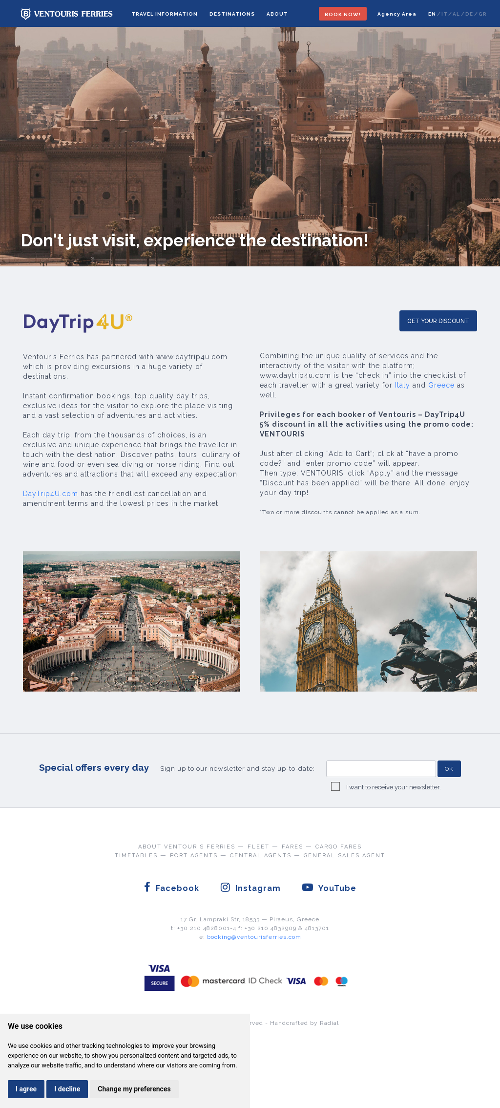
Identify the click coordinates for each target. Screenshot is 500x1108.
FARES (292, 847)
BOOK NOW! (343, 14)
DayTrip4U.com (50, 494)
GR (483, 14)
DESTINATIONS (232, 14)
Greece (441, 385)
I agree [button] (26, 1089)
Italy (402, 385)
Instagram (250, 887)
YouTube (329, 887)
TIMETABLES (136, 855)
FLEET (259, 847)
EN (432, 14)
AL (456, 14)
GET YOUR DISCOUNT (438, 321)
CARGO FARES (338, 847)
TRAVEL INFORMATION (164, 14)
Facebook (171, 887)
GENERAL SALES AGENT (344, 855)
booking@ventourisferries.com (254, 937)
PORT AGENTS (194, 855)
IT (444, 14)
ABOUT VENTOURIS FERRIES (186, 847)
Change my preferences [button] (134, 1089)
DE (469, 14)
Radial (329, 1023)
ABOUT (277, 14)
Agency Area (397, 14)
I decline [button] (67, 1089)
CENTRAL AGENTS (261, 855)
